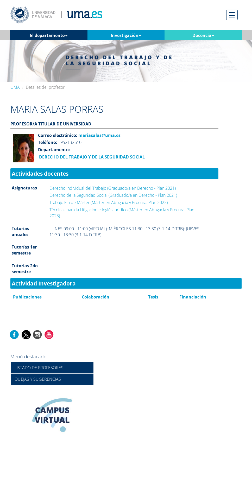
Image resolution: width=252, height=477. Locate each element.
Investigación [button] (126, 35)
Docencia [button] (203, 35)
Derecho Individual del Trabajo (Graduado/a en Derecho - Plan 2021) (112, 188)
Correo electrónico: (57, 135)
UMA (15, 87)
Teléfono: (47, 142)
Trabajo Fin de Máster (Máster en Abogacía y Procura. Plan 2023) (108, 202)
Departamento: (54, 149)
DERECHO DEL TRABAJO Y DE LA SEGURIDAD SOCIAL (91, 157)
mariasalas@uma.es (99, 135)
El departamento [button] (48, 35)
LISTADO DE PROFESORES (39, 368)
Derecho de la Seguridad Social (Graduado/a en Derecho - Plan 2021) (113, 195)
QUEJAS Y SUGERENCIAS (38, 379)
